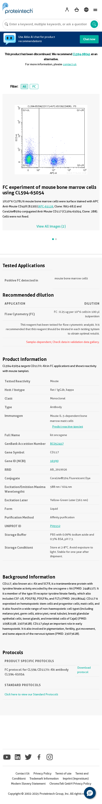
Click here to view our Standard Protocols (31, 694)
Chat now (89, 39)
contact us (69, 64)
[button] (90, 793)
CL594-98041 (81, 54)
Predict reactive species (67, 426)
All (24, 86)
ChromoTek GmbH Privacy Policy (70, 783)
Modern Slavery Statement (28, 783)
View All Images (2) (51, 226)
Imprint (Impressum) (76, 778)
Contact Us (22, 773)
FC (34, 86)
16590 (54, 461)
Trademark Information (44, 778)
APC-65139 (45, 206)
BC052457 (57, 443)
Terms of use (63, 773)
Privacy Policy (42, 773)
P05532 (55, 526)
